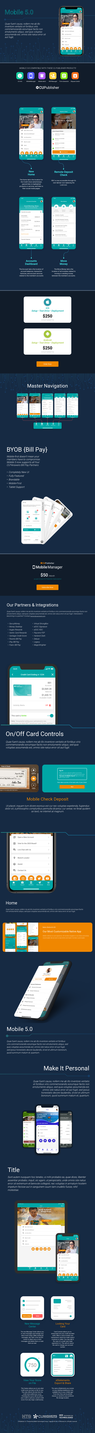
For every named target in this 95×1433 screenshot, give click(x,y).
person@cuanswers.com (39, 616)
